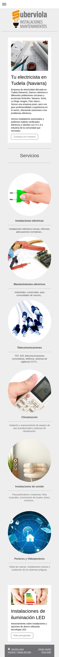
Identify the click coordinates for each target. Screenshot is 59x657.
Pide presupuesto (22, 635)
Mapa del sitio (24, 652)
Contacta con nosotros (25, 136)
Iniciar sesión (44, 649)
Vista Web (46, 652)
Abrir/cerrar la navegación (29, 4)
